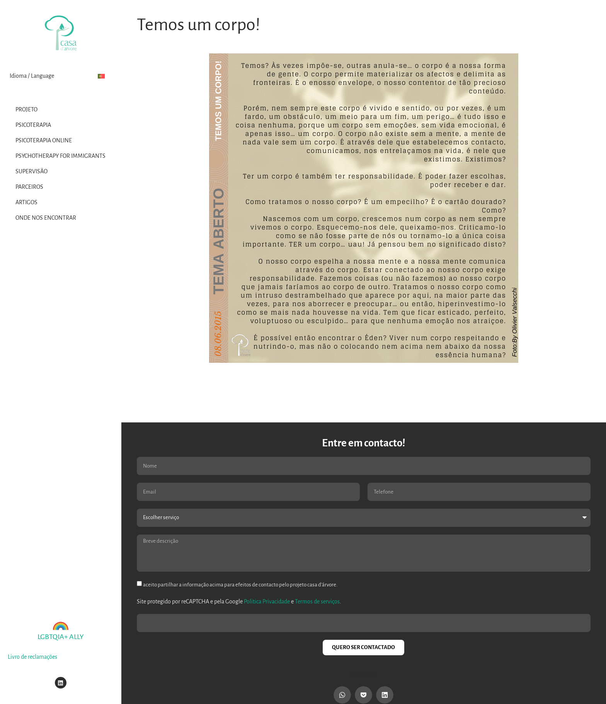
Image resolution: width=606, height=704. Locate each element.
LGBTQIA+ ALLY (60, 637)
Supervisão (31, 171)
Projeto (26, 109)
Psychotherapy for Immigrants (60, 156)
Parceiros (29, 187)
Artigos (26, 202)
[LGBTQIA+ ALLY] (60, 626)
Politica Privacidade (267, 601)
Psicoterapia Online (43, 140)
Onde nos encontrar (45, 218)
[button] (342, 695)
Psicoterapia (33, 125)
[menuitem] (101, 76)
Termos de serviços (317, 601)
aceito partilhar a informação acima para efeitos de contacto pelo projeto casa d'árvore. (240, 585)
